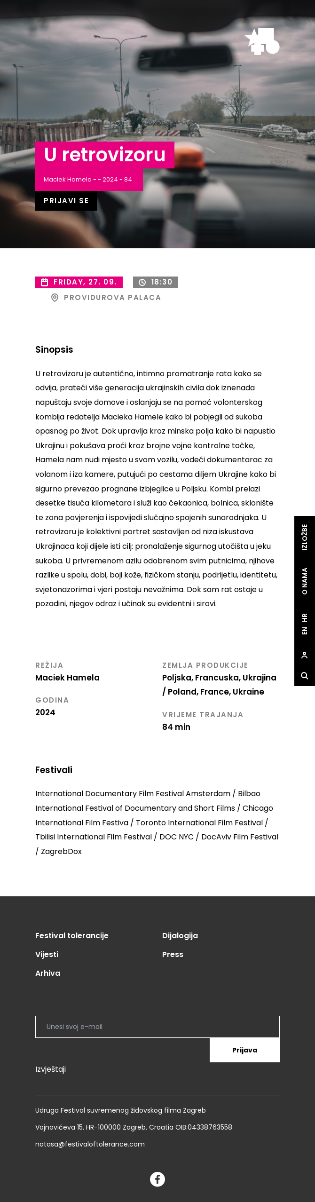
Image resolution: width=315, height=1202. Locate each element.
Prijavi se (66, 201)
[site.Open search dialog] (304, 675)
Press (172, 954)
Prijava (244, 1050)
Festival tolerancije (72, 935)
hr (304, 617)
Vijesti (46, 954)
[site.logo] (262, 41)
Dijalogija (180, 935)
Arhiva (47, 973)
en (304, 631)
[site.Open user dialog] (304, 655)
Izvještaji (50, 1069)
